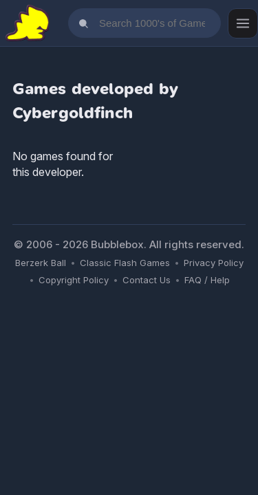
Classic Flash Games (125, 262)
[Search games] (144, 23)
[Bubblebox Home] (27, 23)
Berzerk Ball (40, 262)
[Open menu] (243, 23)
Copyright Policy (74, 279)
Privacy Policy (214, 262)
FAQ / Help (207, 279)
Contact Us (146, 279)
